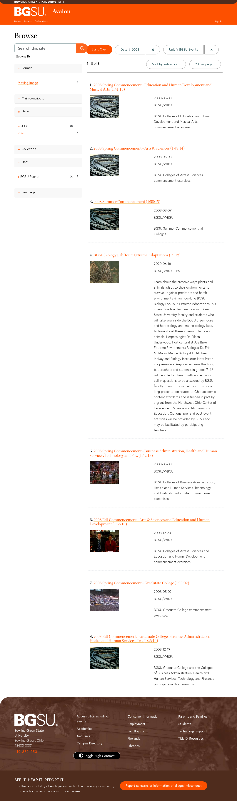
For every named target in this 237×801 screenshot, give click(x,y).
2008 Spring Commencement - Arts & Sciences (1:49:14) (139, 148)
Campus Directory (89, 743)
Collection (29, 149)
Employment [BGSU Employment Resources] (136, 724)
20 (203, 64)
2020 (22, 133)
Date (25, 111)
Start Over (99, 49)
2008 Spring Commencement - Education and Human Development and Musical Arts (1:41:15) (151, 87)
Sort (164, 64)
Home (17, 21)
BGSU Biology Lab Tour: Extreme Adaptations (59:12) (137, 255)
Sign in (218, 21)
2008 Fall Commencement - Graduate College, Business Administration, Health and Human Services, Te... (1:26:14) (150, 638)
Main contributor (34, 98)
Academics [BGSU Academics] (84, 728)
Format (27, 68)
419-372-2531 (26, 751)
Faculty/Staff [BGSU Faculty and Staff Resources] (137, 731)
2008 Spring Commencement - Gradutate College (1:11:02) (141, 582)
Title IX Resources (191, 738)
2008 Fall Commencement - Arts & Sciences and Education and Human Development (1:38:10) (150, 522)
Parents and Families (192, 716)
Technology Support (192, 731)
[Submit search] (82, 48)
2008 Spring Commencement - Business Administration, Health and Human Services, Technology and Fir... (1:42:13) (153, 453)
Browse (28, 21)
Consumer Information (143, 716)
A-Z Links (83, 736)
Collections (41, 21)
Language (28, 192)
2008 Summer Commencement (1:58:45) (127, 201)
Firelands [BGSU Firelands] (134, 738)
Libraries (134, 746)
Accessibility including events (92, 718)
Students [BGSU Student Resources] (184, 724)
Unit (25, 162)
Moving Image (28, 82)
